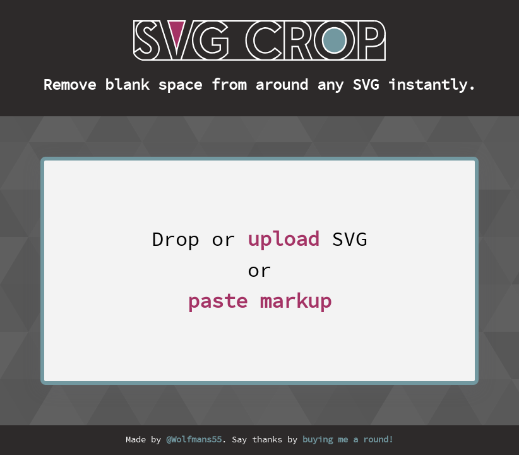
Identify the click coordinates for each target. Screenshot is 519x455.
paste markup (259, 301)
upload (283, 239)
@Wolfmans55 (194, 440)
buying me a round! (347, 440)
